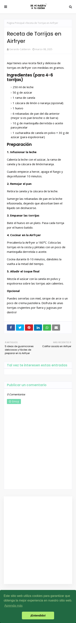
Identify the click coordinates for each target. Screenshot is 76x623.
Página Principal (15, 23)
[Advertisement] (37, 540)
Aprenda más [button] (13, 605)
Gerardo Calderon (20, 49)
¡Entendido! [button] (38, 615)
